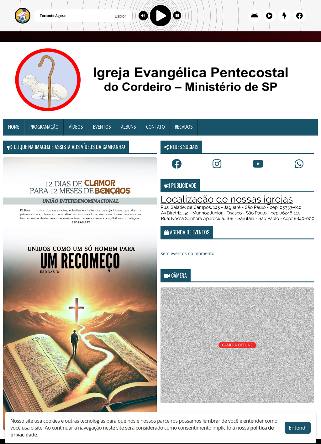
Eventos (102, 126)
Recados (184, 126)
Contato (155, 126)
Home (13, 126)
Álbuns (128, 126)
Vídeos (76, 126)
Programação (44, 126)
